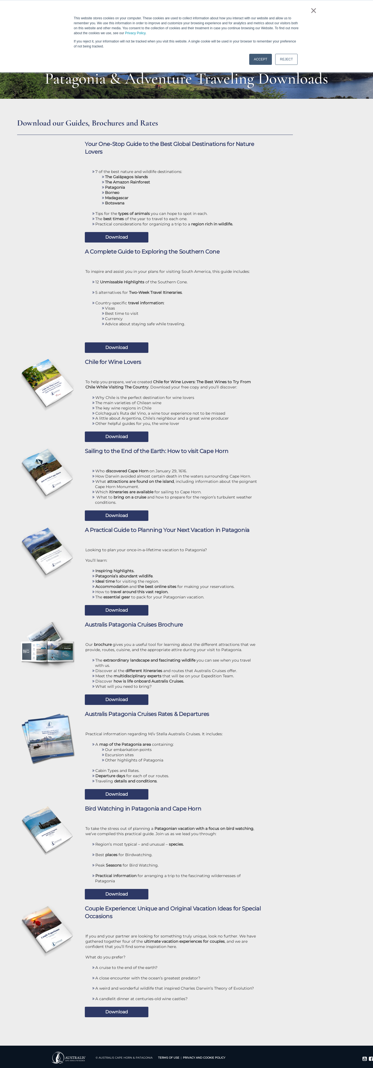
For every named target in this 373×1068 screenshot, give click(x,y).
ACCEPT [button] (260, 59)
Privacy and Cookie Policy (204, 1057)
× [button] (313, 10)
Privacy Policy (135, 33)
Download (116, 237)
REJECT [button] (286, 59)
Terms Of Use (168, 1057)
